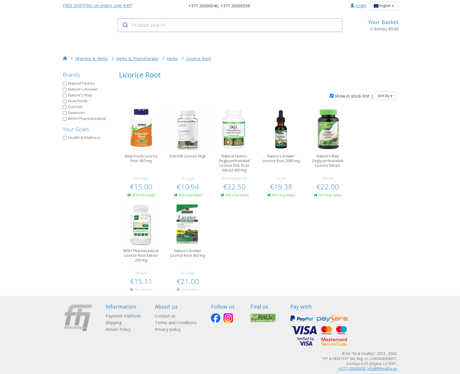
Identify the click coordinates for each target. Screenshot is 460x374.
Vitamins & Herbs (91, 58)
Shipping (113, 322)
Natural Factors (79, 83)
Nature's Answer (80, 89)
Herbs (172, 58)
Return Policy (118, 329)
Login (358, 5)
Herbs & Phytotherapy (137, 58)
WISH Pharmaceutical (84, 118)
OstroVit (72, 106)
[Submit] (125, 25)
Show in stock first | (351, 96)
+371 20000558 (235, 5)
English (384, 5)
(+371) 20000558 (352, 368)
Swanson (74, 112)
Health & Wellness (82, 137)
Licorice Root (198, 58)
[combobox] (230, 25)
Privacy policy (167, 329)
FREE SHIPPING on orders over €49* (98, 5)
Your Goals (76, 129)
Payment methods (123, 316)
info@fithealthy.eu (382, 368)
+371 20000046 (203, 5)
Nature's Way (77, 95)
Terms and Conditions (176, 322)
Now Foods (75, 100)
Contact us (165, 316)
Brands (71, 74)
